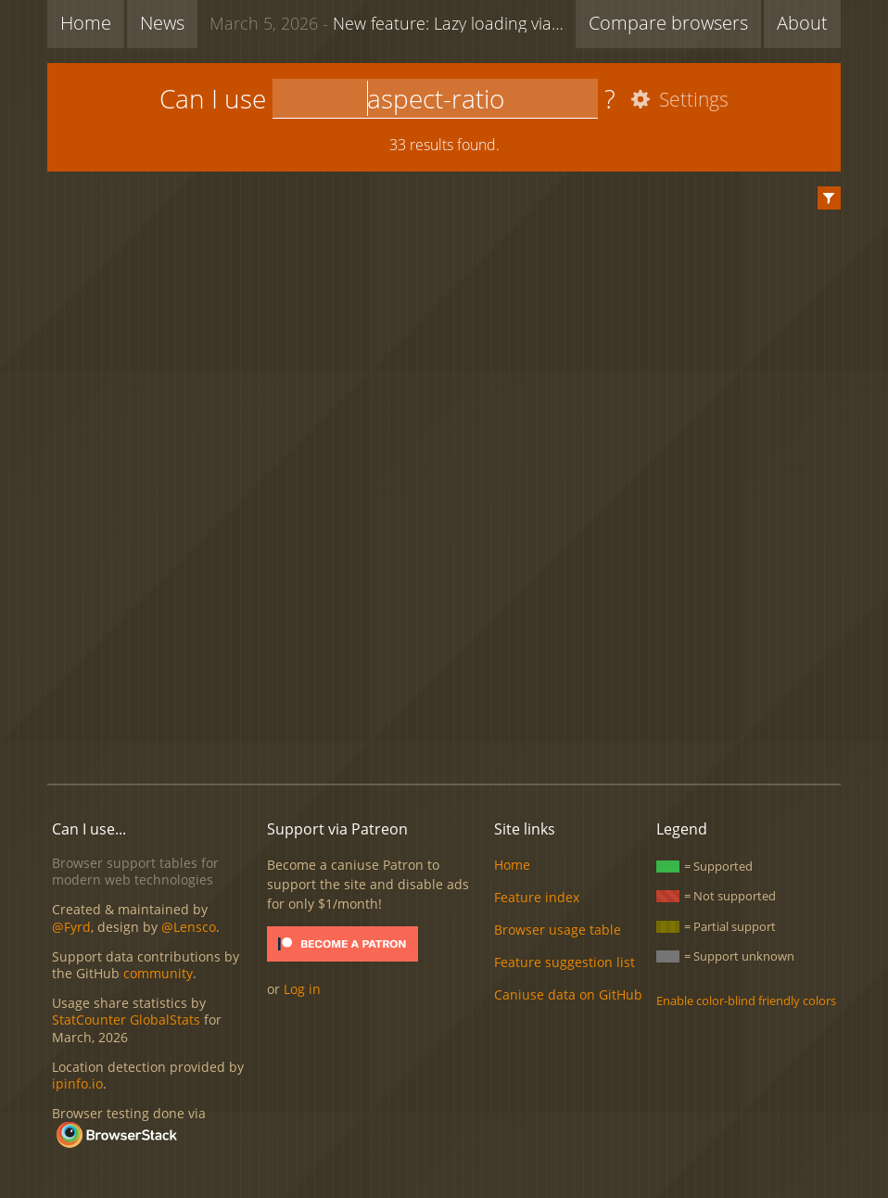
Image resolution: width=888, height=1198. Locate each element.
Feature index (536, 897)
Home (85, 22)
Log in (302, 989)
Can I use (212, 98)
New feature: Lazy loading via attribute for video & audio (392, 22)
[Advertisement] (444, 706)
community (158, 973)
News (162, 22)
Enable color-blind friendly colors (746, 1000)
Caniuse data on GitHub (568, 994)
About (802, 22)
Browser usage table (557, 929)
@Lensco (188, 927)
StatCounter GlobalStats (126, 1019)
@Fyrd (71, 927)
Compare (668, 22)
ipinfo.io (77, 1083)
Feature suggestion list (564, 962)
